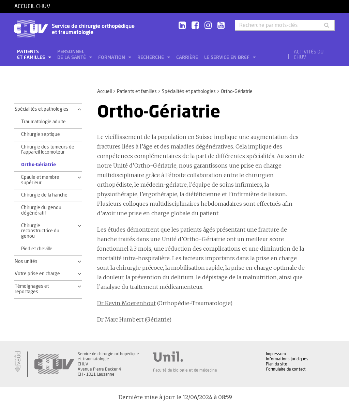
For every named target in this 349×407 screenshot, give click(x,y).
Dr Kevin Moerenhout (126, 303)
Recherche (151, 57)
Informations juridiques (287, 359)
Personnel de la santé (72, 54)
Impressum (276, 354)
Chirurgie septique (40, 134)
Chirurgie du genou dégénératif (41, 210)
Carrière (187, 57)
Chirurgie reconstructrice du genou (40, 231)
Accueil (104, 91)
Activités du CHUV (308, 55)
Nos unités (26, 261)
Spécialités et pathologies (189, 91)
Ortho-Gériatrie (38, 164)
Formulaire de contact (286, 369)
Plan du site (276, 364)
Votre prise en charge (37, 273)
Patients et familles (31, 54)
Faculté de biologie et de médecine (185, 370)
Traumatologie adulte (43, 122)
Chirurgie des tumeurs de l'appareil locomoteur (47, 150)
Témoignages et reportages (32, 289)
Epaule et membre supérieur (40, 180)
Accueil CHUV (32, 6)
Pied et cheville (36, 249)
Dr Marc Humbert (120, 319)
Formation (112, 57)
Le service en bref (227, 57)
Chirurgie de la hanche (44, 195)
